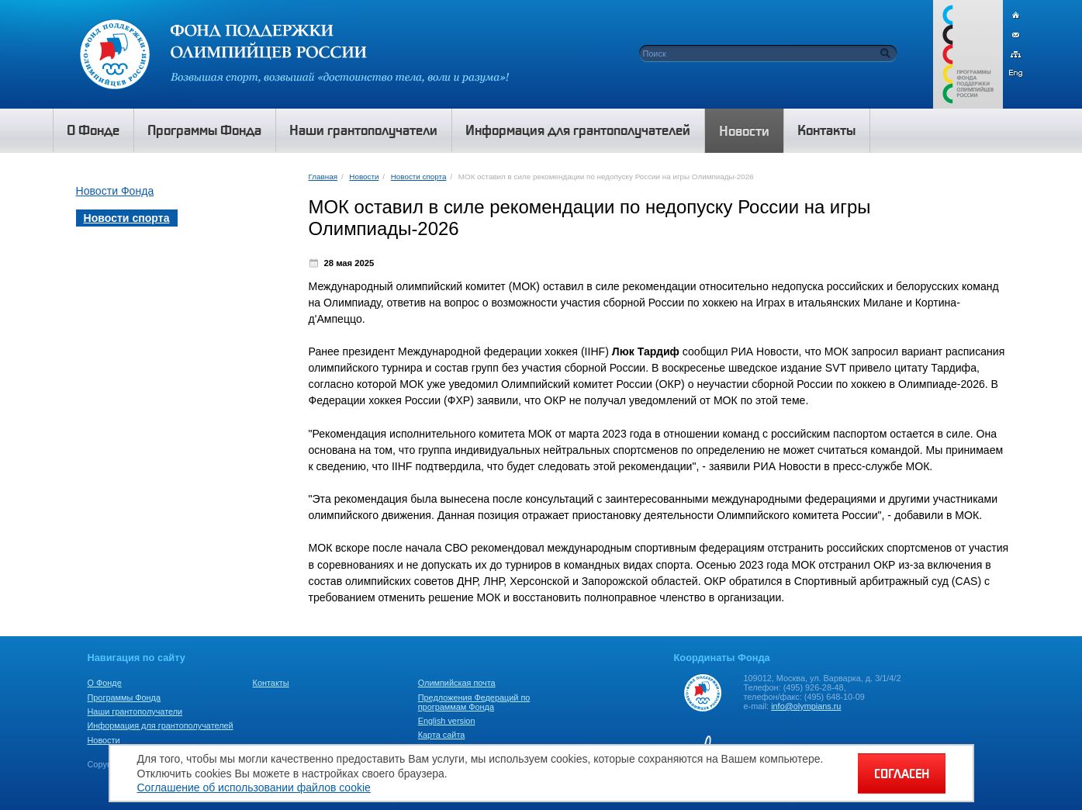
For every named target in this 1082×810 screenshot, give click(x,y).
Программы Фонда (124, 697)
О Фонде (105, 682)
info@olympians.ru (806, 706)
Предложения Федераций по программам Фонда (474, 702)
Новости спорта (419, 176)
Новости (364, 176)
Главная (323, 176)
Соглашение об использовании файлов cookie (254, 787)
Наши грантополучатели (135, 711)
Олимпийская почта (457, 682)
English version (446, 720)
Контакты (271, 682)
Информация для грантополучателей (160, 725)
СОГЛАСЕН (901, 773)
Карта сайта (441, 734)
